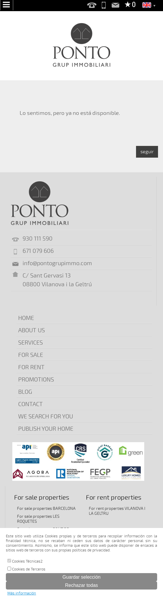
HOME (26, 318)
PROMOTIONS (36, 379)
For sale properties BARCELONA (46, 508)
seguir (147, 152)
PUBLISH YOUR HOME (45, 428)
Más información (21, 593)
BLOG (25, 392)
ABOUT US (31, 330)
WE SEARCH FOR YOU (45, 416)
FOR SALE (30, 355)
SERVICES (30, 342)
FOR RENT (31, 367)
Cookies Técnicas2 (25, 561)
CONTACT (30, 404)
